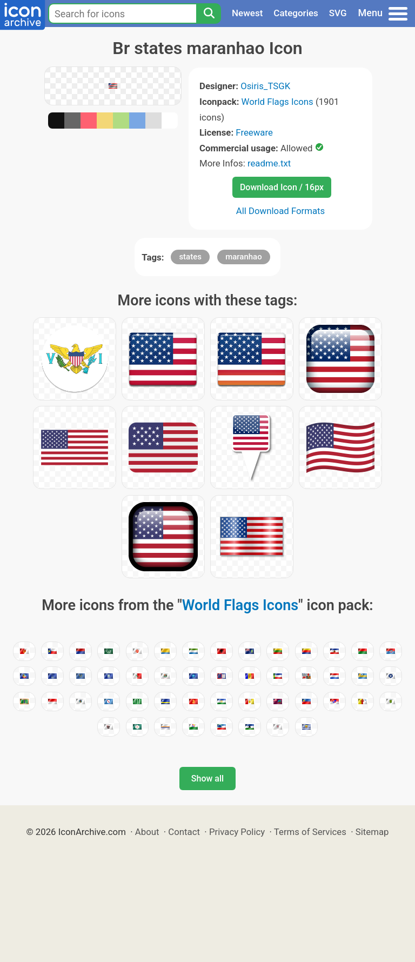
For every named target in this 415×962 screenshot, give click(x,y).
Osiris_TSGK (265, 86)
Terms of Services (310, 831)
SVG (338, 13)
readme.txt (269, 163)
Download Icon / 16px (282, 187)
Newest (247, 13)
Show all (207, 778)
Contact (184, 831)
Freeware (254, 132)
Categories (295, 13)
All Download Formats (280, 210)
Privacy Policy (237, 831)
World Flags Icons (277, 101)
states (190, 257)
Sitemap (372, 831)
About (147, 831)
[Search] (208, 13)
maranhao (243, 257)
